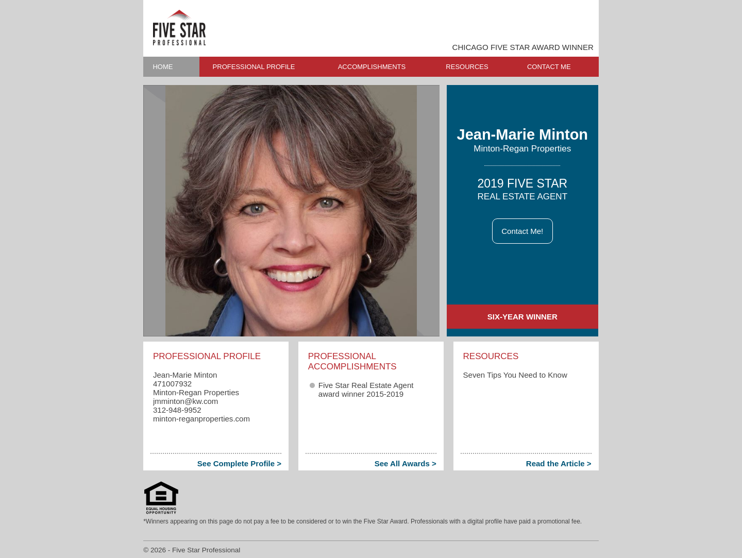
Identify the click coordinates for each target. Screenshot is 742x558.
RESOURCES (467, 67)
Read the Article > (559, 463)
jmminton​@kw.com (185, 401)
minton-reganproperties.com (201, 418)
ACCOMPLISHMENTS (372, 67)
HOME (163, 67)
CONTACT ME (549, 67)
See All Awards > (405, 463)
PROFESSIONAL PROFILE (254, 67)
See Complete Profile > (239, 463)
